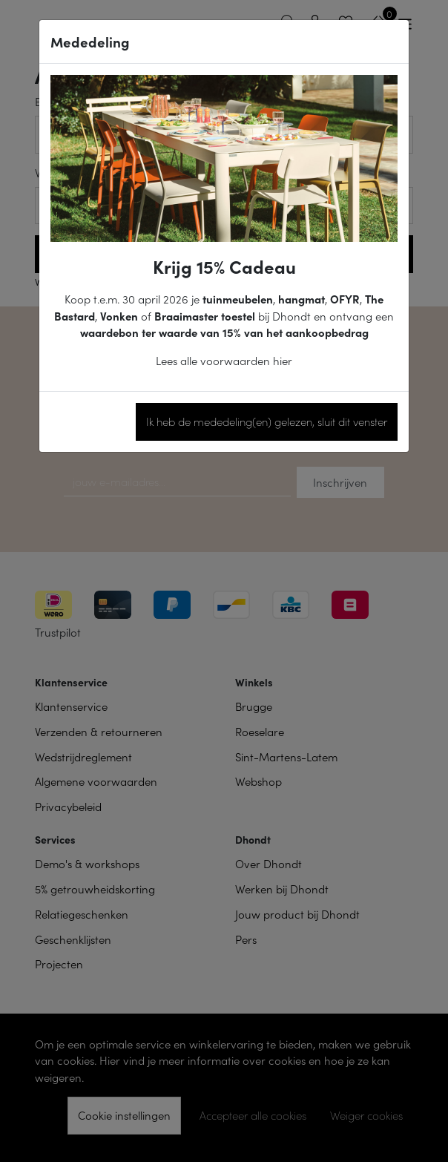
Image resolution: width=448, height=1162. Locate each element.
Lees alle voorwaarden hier (224, 360)
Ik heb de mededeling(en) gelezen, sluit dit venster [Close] (266, 421)
